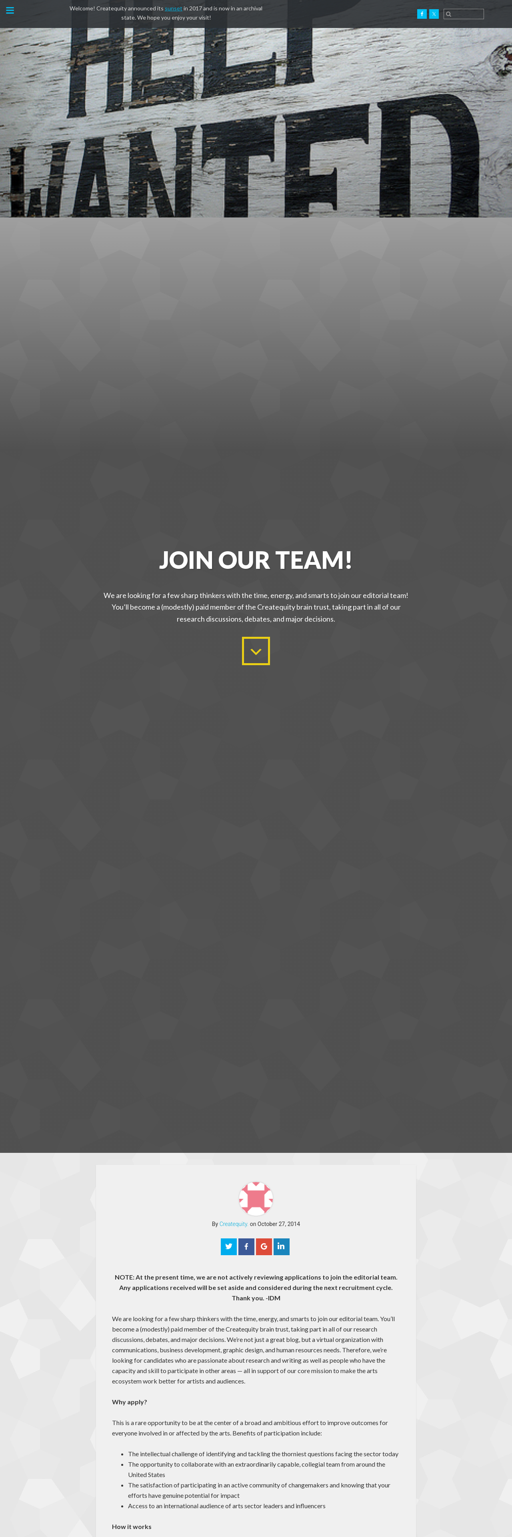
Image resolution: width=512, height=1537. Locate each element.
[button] (10, 11)
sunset (173, 8)
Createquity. (45, 14)
